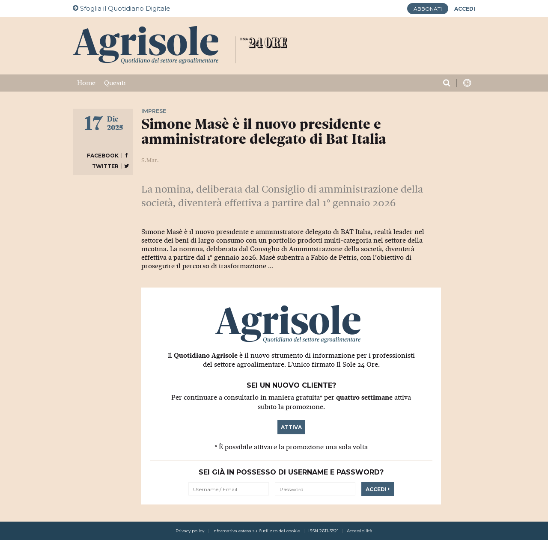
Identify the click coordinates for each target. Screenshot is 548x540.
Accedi (378, 489)
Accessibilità (359, 531)
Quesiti (115, 83)
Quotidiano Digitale (121, 8)
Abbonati (428, 9)
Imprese (153, 111)
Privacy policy (190, 531)
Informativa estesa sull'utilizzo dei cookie (256, 531)
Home (86, 83)
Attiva (291, 427)
